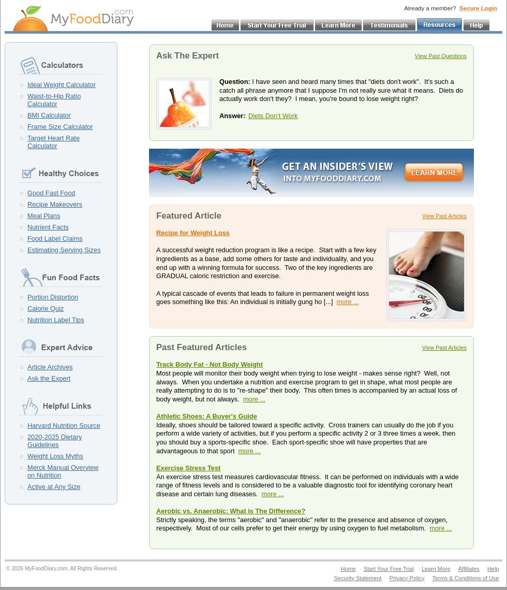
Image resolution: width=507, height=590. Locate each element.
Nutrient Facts (48, 227)
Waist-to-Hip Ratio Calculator (54, 100)
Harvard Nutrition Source (63, 425)
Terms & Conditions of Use (466, 578)
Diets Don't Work (272, 116)
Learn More (436, 569)
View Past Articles (444, 216)
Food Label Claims (55, 238)
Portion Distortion (52, 297)
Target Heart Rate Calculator (53, 142)
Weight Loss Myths (55, 456)
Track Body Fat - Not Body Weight (209, 364)
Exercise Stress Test (188, 468)
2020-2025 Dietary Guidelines (54, 441)
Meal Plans (43, 216)
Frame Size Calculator (60, 127)
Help (493, 569)
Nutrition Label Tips (55, 320)
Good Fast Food (51, 193)
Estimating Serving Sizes (64, 250)
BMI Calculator (49, 115)
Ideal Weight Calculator (61, 85)
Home (348, 569)
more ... (348, 302)
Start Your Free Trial (389, 569)
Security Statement (358, 578)
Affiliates (469, 569)
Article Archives (49, 367)
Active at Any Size (53, 487)
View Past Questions (441, 56)
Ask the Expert (48, 378)
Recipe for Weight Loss (193, 233)
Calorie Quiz (45, 308)
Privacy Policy (407, 578)
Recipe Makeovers (54, 204)
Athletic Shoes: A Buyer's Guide (206, 416)
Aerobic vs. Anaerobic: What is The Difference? (230, 511)
